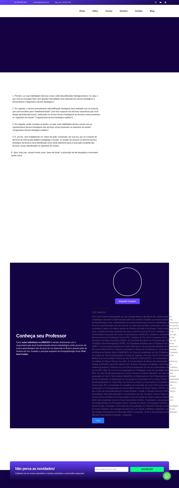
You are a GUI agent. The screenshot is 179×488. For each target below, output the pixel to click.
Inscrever (147, 469)
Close (98, 420)
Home (82, 11)
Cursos (108, 11)
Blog (152, 11)
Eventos (124, 11)
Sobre (95, 11)
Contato (138, 11)
